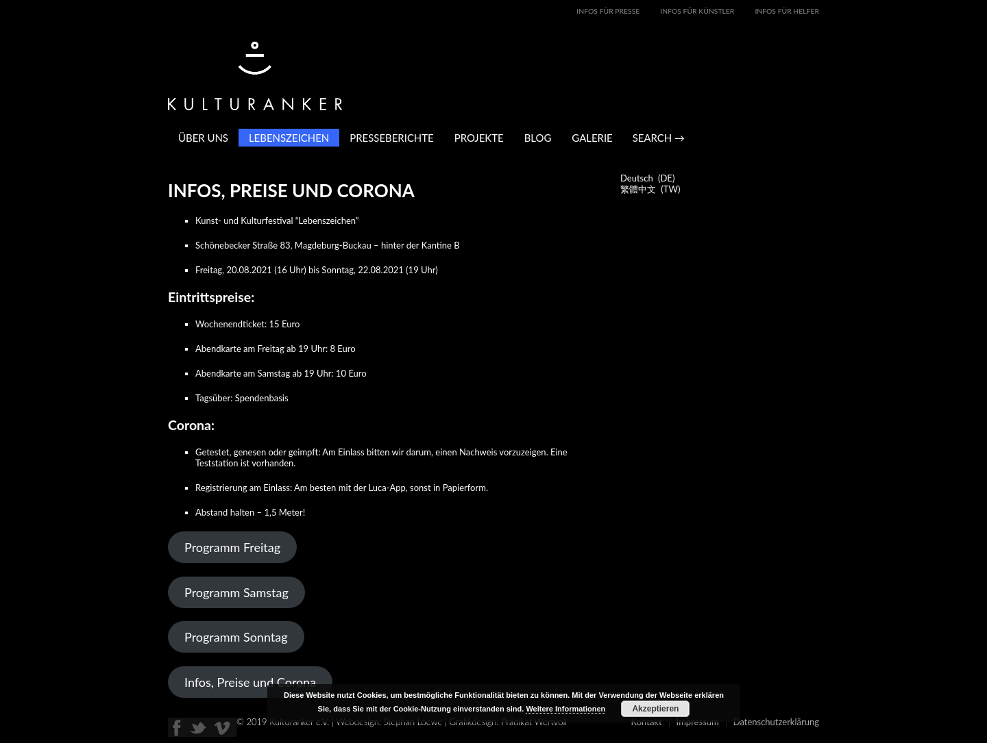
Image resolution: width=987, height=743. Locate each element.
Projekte (479, 137)
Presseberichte (391, 137)
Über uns (203, 137)
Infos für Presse (607, 11)
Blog (538, 137)
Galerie (592, 137)
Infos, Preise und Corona (250, 682)
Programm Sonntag (236, 636)
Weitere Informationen (565, 709)
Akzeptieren (655, 709)
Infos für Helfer (787, 11)
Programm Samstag (236, 592)
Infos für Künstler (697, 11)
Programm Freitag (232, 547)
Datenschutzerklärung (776, 721)
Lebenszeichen (289, 137)
